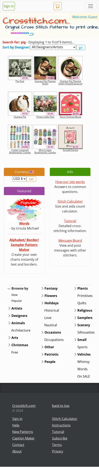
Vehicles (84, 354)
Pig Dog (20, 81)
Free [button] (14, 352)
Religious (84, 310)
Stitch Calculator (70, 201)
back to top (60, 405)
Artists (16, 308)
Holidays (51, 303)
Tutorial (70, 221)
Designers (19, 315)
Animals (18, 323)
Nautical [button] (50, 325)
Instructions (61, 425)
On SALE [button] (83, 376)
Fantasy (51, 288)
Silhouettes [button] (86, 332)
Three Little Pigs (45, 117)
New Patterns (22, 432)
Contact (18, 445)
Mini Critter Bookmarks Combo (45, 151)
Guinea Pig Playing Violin (45, 82)
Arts (14, 337)
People (49, 361)
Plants (82, 288)
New (14, 295)
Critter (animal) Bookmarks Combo (20, 151)
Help (15, 425)
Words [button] (82, 369)
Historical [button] (51, 310)
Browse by (19, 288)
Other (49, 347)
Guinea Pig (20, 117)
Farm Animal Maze (70, 117)
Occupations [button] (54, 339)
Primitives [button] (85, 295)
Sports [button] (82, 347)
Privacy (57, 451)
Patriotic (51, 354)
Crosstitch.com (24, 405)
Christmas (19, 345)
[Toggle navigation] (90, 6)
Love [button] (47, 317)
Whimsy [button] (83, 361)
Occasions (52, 332)
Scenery (83, 325)
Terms (57, 445)
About (17, 451)
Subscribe (59, 438)
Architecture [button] (20, 330)
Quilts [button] (81, 303)
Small (82, 339)
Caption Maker (23, 438)
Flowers (50, 295)
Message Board (70, 240)
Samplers (84, 317)
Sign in (9, 6)
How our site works (70, 182)
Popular (16, 301)
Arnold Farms (70, 150)
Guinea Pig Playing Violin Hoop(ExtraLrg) (70, 82)
